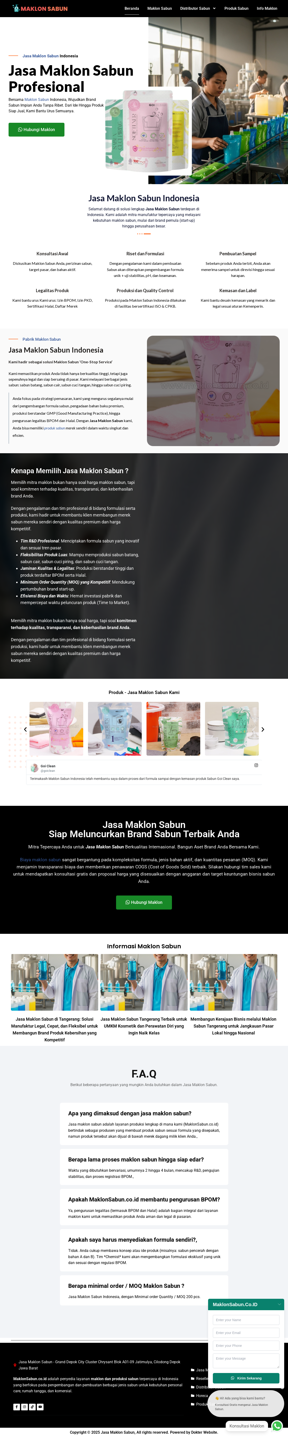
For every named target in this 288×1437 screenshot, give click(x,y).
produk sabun (54, 428)
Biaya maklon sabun (40, 859)
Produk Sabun (237, 8)
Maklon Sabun (159, 8)
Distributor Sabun (198, 9)
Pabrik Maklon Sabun (42, 339)
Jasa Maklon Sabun (41, 56)
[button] (25, 730)
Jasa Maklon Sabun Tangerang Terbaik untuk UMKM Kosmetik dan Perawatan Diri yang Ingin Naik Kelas (144, 1026)
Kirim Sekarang (246, 1378)
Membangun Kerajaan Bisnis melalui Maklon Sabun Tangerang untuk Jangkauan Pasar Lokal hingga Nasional (233, 1026)
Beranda (132, 8)
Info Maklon (267, 8)
